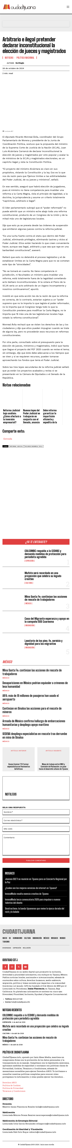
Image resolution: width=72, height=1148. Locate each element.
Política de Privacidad (12, 1088)
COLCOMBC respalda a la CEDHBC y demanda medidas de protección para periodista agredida (45, 554)
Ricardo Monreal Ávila (34, 446)
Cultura (28, 583)
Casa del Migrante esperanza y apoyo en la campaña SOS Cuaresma (47, 620)
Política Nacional (25, 57)
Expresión (29, 561)
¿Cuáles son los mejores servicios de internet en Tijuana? (31, 887)
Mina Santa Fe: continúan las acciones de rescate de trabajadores (46, 598)
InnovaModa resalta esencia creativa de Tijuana (26, 893)
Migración (29, 625)
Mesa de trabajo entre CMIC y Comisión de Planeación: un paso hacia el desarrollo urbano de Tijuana (53, 766)
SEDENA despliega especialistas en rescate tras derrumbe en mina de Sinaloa (34, 735)
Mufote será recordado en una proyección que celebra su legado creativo (43, 576)
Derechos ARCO (9, 1082)
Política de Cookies (11, 1085)
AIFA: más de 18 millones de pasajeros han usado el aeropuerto (30, 697)
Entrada (7, 438)
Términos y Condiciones (13, 1091)
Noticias (9, 57)
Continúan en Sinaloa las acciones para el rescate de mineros (32, 710)
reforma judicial (16, 446)
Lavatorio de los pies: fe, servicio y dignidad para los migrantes (43, 642)
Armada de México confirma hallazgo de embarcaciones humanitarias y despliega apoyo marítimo (33, 722)
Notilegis (20, 63)
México (28, 603)
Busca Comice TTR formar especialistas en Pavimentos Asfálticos (18, 766)
